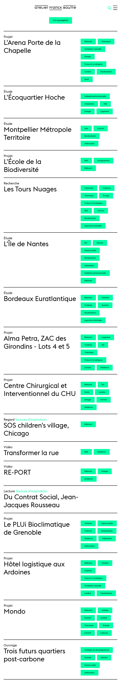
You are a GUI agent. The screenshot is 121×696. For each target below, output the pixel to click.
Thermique (106, 41)
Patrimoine (88, 188)
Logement (104, 111)
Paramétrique (106, 593)
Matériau (107, 188)
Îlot (85, 243)
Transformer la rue (31, 453)
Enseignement (103, 161)
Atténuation (89, 143)
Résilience (104, 367)
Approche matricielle (93, 226)
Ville (105, 104)
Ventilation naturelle (92, 49)
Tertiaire (105, 563)
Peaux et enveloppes (93, 64)
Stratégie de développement (96, 650)
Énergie (87, 57)
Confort (87, 72)
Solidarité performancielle (95, 96)
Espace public (90, 250)
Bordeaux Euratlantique (40, 299)
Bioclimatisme (106, 72)
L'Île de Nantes (26, 244)
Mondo (14, 611)
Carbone (88, 531)
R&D (86, 161)
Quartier (105, 305)
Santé (86, 392)
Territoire (105, 298)
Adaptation (89, 104)
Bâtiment (88, 41)
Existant (100, 243)
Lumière (102, 392)
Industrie (88, 571)
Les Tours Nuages (30, 189)
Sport (86, 79)
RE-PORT (17, 472)
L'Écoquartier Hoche (34, 97)
